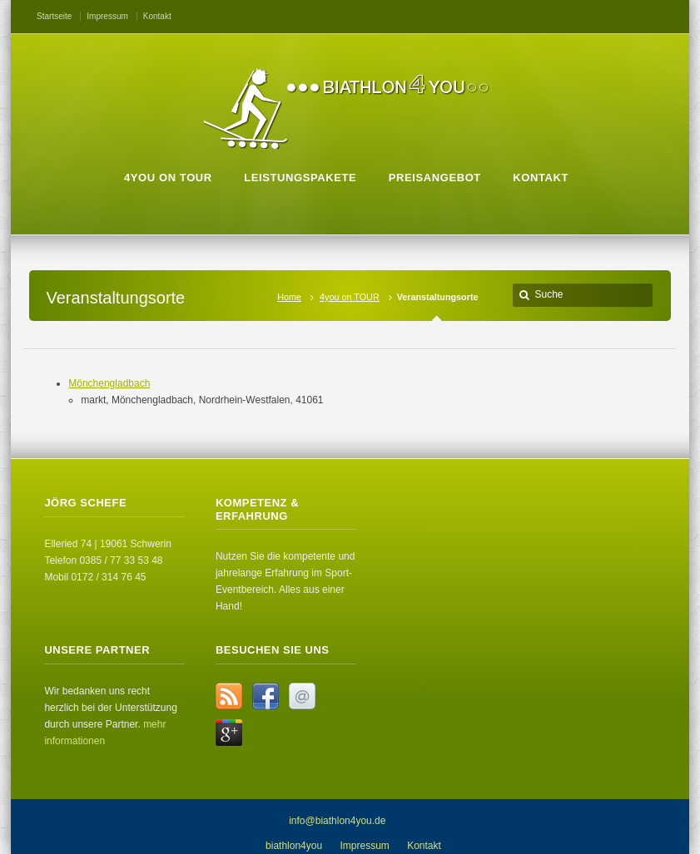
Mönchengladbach (109, 383)
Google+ (229, 732)
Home (289, 297)
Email (302, 696)
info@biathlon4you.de (337, 821)
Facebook (265, 696)
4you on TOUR (350, 297)
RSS (229, 696)
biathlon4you (294, 846)
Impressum (107, 16)
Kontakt (157, 16)
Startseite (54, 16)
